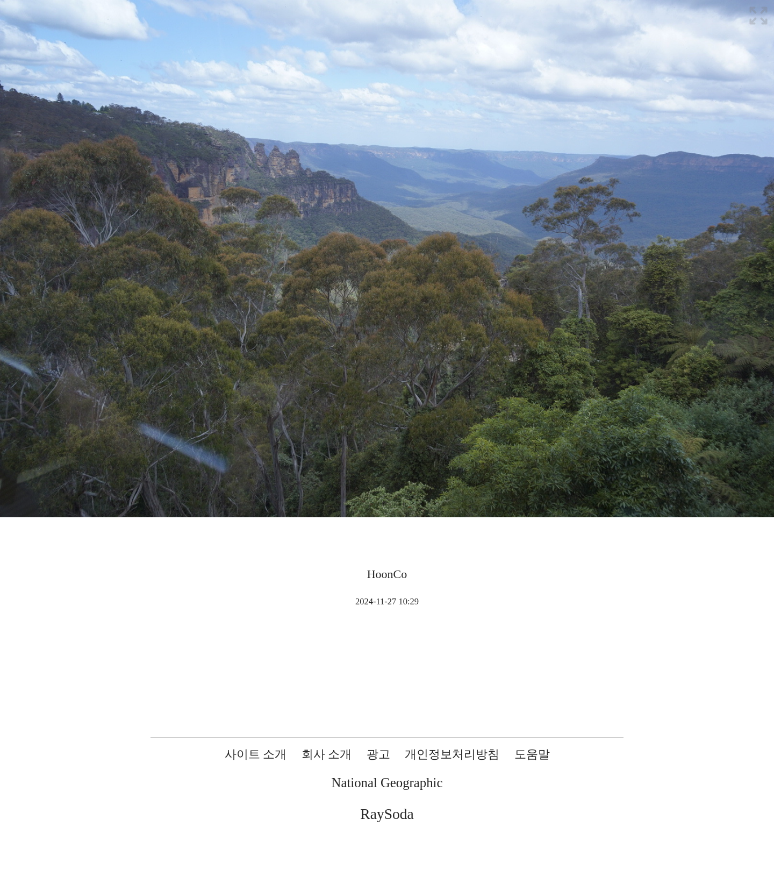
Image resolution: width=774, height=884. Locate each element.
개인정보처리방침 (452, 754)
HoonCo (387, 574)
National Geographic (387, 782)
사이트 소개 (256, 754)
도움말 (532, 754)
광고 (378, 754)
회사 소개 (327, 754)
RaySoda (386, 813)
